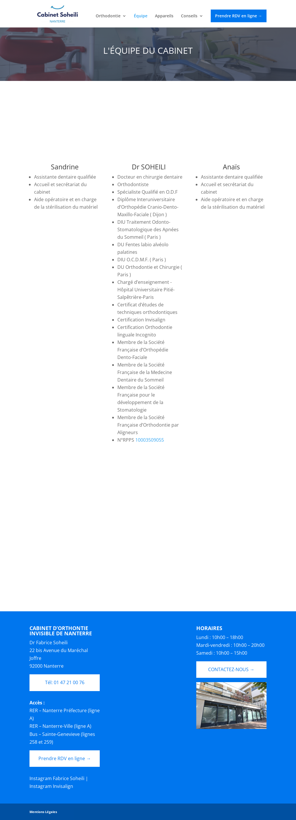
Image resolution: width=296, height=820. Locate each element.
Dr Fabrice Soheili (48, 642)
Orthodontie (108, 16)
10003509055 (149, 440)
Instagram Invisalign (51, 786)
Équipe (140, 16)
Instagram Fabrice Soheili (56, 778)
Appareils (164, 16)
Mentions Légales (43, 812)
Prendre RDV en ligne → (238, 15)
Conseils (189, 16)
